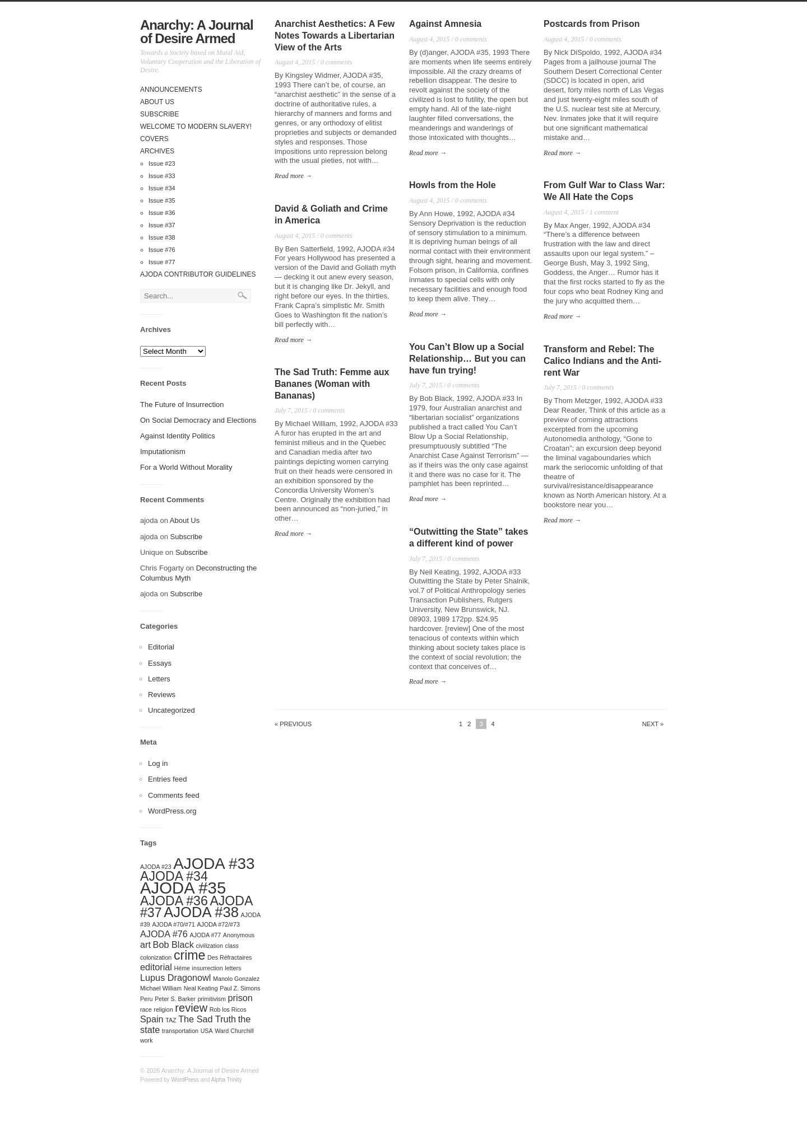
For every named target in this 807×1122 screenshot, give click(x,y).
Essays (159, 663)
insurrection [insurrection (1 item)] (207, 968)
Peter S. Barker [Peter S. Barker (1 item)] (175, 998)
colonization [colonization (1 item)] (155, 957)
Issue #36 (162, 212)
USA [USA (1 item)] (207, 1030)
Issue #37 (162, 225)
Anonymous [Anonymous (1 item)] (238, 935)
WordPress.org (172, 811)
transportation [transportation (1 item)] (180, 1030)
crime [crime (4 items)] (190, 955)
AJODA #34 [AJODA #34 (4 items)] (174, 876)
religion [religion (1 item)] (163, 1009)
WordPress (185, 1080)
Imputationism (162, 451)
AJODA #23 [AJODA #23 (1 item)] (155, 866)
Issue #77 (162, 262)
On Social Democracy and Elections (198, 420)
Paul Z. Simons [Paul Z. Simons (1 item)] (240, 988)
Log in (158, 763)
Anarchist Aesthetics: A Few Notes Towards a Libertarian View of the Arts (335, 35)
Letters (159, 679)
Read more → (293, 176)
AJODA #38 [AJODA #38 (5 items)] (201, 912)
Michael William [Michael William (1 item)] (161, 988)
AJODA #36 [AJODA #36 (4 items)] (174, 901)
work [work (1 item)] (146, 1040)
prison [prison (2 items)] (240, 998)
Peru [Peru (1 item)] (146, 998)
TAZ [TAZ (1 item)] (170, 1020)
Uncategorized (171, 710)
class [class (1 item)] (232, 945)
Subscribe (159, 114)
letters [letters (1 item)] (233, 968)
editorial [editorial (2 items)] (156, 967)
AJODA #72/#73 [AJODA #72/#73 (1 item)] (218, 924)
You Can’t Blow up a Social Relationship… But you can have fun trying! (467, 358)
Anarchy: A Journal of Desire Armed (196, 31)
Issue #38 (162, 237)
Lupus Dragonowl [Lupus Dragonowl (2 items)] (175, 978)
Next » (653, 724)
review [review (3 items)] (191, 1008)
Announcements (171, 90)
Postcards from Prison (592, 24)
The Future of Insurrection (182, 404)
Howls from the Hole (452, 185)
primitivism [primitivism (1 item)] (212, 998)
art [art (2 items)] (145, 944)
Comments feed (174, 795)
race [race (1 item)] (146, 1009)
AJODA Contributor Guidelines (198, 274)
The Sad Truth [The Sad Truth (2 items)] (207, 1019)
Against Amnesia (445, 24)
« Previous (293, 724)
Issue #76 (162, 249)
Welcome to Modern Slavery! (196, 126)
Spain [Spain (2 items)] (152, 1019)
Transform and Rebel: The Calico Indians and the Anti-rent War (602, 360)
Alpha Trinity (226, 1080)
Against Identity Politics (177, 436)
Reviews (161, 694)
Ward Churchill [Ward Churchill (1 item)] (234, 1030)
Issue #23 (162, 163)
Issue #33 (162, 175)
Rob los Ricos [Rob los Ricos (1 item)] (228, 1009)
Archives (157, 151)
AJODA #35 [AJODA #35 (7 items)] (183, 887)
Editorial (161, 647)
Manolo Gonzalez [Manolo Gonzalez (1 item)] (236, 978)
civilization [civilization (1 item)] (209, 945)
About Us (157, 102)
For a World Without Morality (186, 467)
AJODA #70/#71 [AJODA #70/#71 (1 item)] (173, 924)
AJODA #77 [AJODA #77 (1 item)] (205, 935)
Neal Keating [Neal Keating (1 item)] (201, 988)
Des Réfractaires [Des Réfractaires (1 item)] (229, 957)
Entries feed (167, 779)
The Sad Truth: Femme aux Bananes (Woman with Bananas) (332, 383)
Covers (154, 139)
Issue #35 (162, 200)
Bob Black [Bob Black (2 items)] (173, 944)
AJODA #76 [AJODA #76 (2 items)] (164, 934)
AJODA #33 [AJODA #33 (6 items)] (213, 863)
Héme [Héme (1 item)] (182, 968)
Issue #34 (162, 188)
